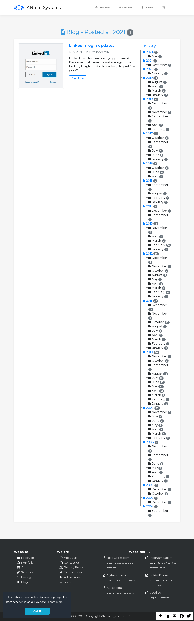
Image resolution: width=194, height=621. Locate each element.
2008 (150, 442)
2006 (150, 498)
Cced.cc (155, 592)
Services (125, 7)
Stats (67, 582)
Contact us (71, 562)
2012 (151, 253)
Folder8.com (159, 575)
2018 (150, 99)
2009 (151, 408)
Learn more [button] (55, 601)
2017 (150, 133)
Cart (24, 567)
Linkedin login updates (91, 45)
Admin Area (72, 577)
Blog (24, 582)
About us (70, 558)
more (148, 552)
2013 (150, 223)
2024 (150, 52)
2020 (150, 69)
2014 (150, 206)
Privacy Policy (74, 567)
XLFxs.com (114, 588)
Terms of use (73, 572)
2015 (150, 180)
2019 (150, 77)
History (148, 45)
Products (102, 7)
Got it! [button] (37, 611)
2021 (150, 60)
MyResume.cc (117, 575)
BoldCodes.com (118, 558)
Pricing (147, 7)
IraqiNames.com (161, 558)
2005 (150, 506)
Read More (78, 78)
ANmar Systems (44, 7)
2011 (150, 300)
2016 (150, 163)
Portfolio (27, 562)
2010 (151, 352)
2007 (150, 485)
